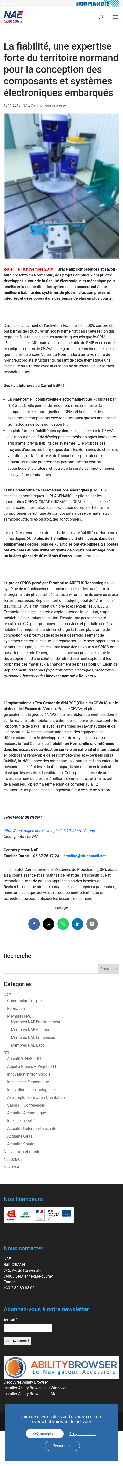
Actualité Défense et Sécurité (31, 1128)
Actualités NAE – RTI (25, 1059)
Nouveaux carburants (22, 1151)
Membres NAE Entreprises (33, 1037)
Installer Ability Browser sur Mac (31, 1394)
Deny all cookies (82, 1433)
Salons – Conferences (26, 1105)
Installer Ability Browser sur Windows (35, 1388)
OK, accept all (44, 1433)
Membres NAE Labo (28, 1045)
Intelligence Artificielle (25, 1120)
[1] (63, 385)
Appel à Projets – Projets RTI (31, 1066)
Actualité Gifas (19, 1136)
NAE (26, 105)
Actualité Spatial (21, 1144)
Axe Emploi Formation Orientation (36, 1097)
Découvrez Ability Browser (26, 1382)
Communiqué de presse (48, 105)
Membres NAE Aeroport (31, 1029)
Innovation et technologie (28, 1074)
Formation (16, 1008)
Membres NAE (19, 1016)
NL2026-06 (13, 1167)
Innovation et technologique (31, 1089)
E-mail (10, 1319)
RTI (6, 1053)
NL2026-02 (13, 1159)
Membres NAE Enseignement (35, 1022)
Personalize (62, 1446)
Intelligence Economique (28, 1082)
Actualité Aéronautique (26, 1113)
